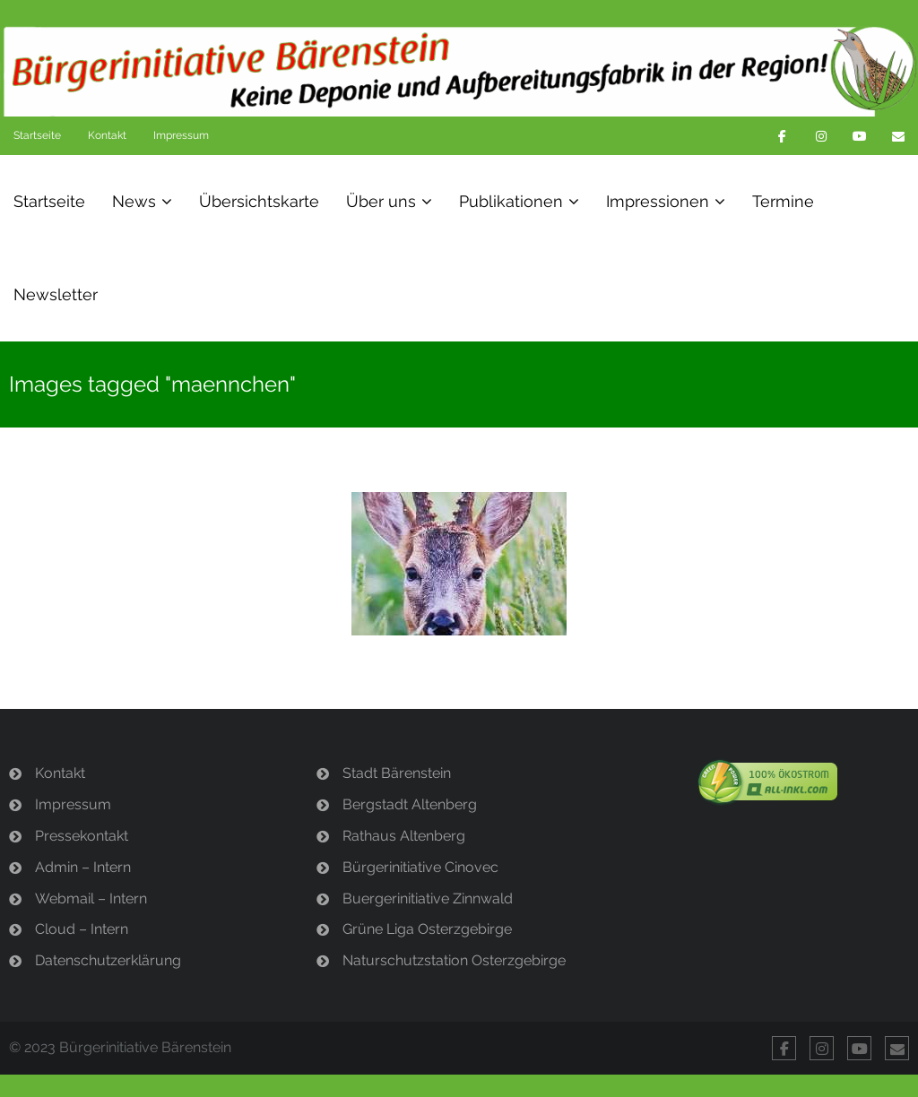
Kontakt (107, 135)
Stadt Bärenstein (396, 773)
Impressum (181, 135)
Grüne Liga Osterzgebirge (427, 928)
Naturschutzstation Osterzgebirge (454, 960)
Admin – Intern (83, 867)
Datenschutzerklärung (108, 960)
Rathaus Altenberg (403, 835)
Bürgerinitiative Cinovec (420, 867)
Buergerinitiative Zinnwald (427, 898)
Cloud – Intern (81, 928)
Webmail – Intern (91, 898)
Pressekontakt (81, 835)
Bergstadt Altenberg (409, 804)
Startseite (37, 135)
